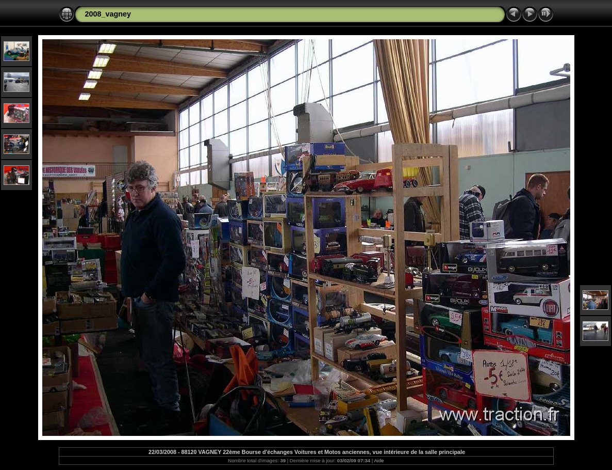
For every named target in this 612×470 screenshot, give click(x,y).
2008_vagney (108, 14)
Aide (379, 460)
